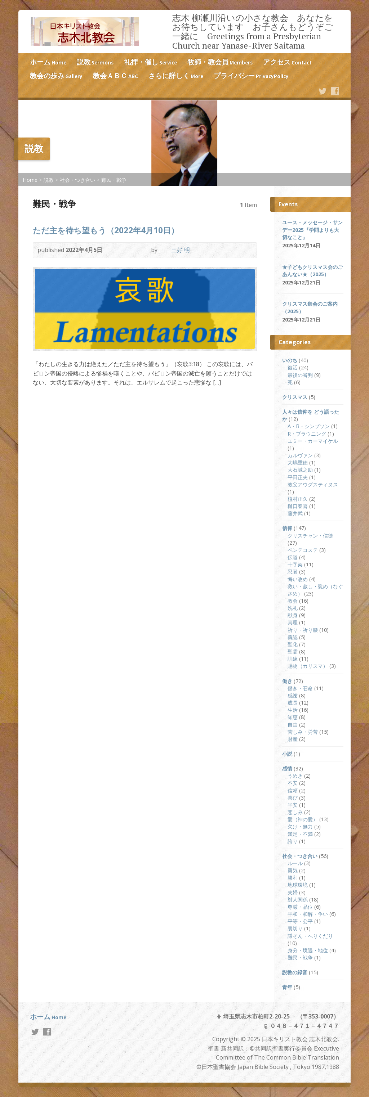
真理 (293, 622)
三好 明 (180, 250)
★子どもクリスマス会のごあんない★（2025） (312, 271)
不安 (293, 782)
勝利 (293, 877)
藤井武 (295, 513)
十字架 (295, 564)
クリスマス (294, 397)
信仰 (287, 528)
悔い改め (298, 579)
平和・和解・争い (308, 914)
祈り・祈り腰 (303, 629)
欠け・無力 (300, 826)
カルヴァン (300, 455)
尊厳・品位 (300, 906)
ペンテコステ (303, 550)
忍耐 (293, 571)
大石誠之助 (300, 469)
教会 (293, 600)
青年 (287, 987)
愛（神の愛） (303, 819)
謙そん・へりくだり (310, 935)
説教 (49, 179)
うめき (295, 775)
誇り (293, 841)
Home (30, 179)
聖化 (293, 644)
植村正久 (298, 498)
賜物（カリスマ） (308, 665)
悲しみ (295, 812)
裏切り (295, 928)
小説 (287, 753)
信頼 (293, 790)
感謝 (293, 695)
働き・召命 (300, 688)
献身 (293, 615)
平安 (293, 804)
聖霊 (293, 651)
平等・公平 (300, 921)
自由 (293, 724)
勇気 (293, 870)
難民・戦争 (113, 179)
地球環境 (298, 884)
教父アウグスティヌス (313, 484)
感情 (287, 768)
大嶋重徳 (298, 462)
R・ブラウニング (307, 433)
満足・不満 (300, 834)
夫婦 (293, 892)
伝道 (293, 557)
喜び (293, 797)
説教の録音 (294, 972)
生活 (293, 709)
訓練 (293, 658)
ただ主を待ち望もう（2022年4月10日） (106, 230)
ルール (295, 863)
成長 (293, 702)
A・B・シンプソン (309, 426)
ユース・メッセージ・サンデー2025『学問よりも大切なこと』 (312, 229)
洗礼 (293, 607)
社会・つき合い (77, 179)
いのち (289, 360)
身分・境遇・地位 (308, 950)
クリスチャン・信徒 (310, 535)
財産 (293, 739)
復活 (293, 367)
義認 (293, 637)
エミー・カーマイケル (313, 440)
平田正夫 (298, 477)
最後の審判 (300, 375)
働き (287, 681)
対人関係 (298, 899)
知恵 (293, 717)
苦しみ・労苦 (303, 731)
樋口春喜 (298, 506)
